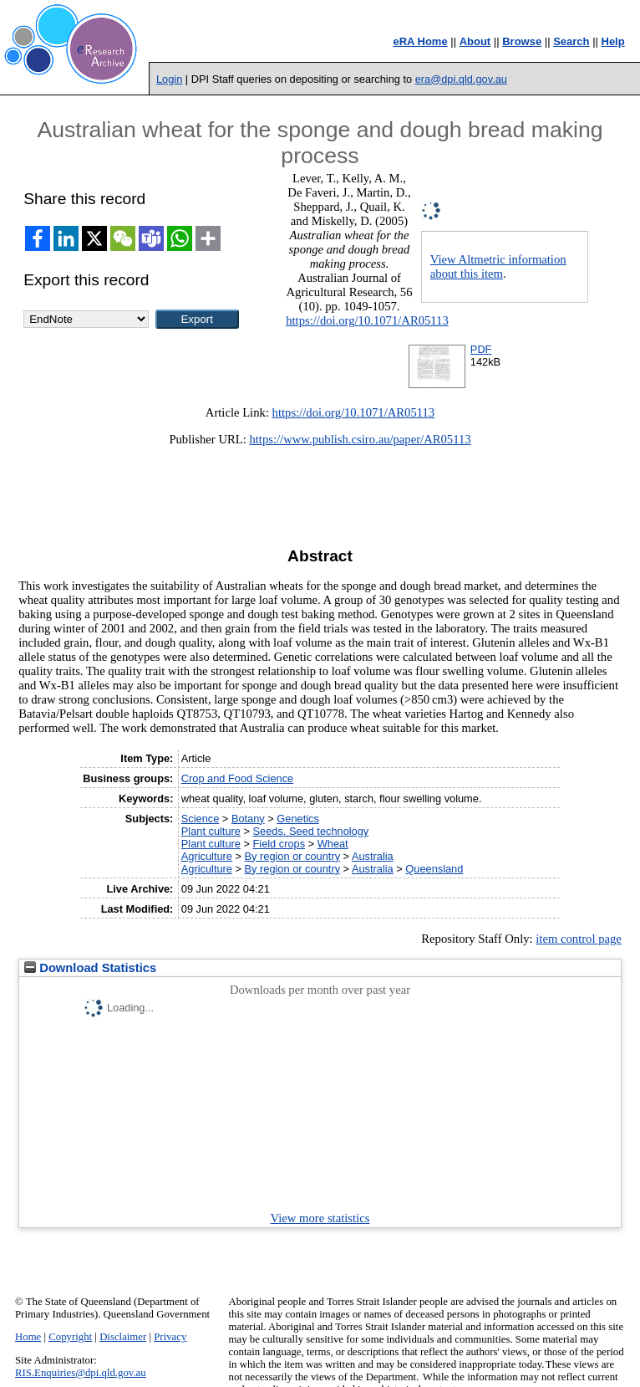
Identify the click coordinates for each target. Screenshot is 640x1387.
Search (571, 41)
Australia (373, 856)
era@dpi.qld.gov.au (461, 79)
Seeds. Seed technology (311, 831)
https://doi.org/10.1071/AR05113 (367, 320)
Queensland (434, 868)
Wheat (332, 843)
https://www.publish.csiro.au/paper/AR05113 (359, 439)
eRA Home (420, 41)
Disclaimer (122, 1337)
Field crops (279, 843)
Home (28, 1337)
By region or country (293, 856)
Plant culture (211, 831)
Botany (248, 818)
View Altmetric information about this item (498, 266)
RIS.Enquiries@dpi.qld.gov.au (80, 1373)
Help (613, 41)
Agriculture (206, 856)
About (475, 41)
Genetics (298, 818)
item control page (579, 938)
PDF (481, 349)
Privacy (170, 1337)
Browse (521, 41)
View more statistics (320, 1218)
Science (200, 818)
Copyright (70, 1337)
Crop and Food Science (237, 778)
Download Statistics (90, 968)
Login (169, 79)
